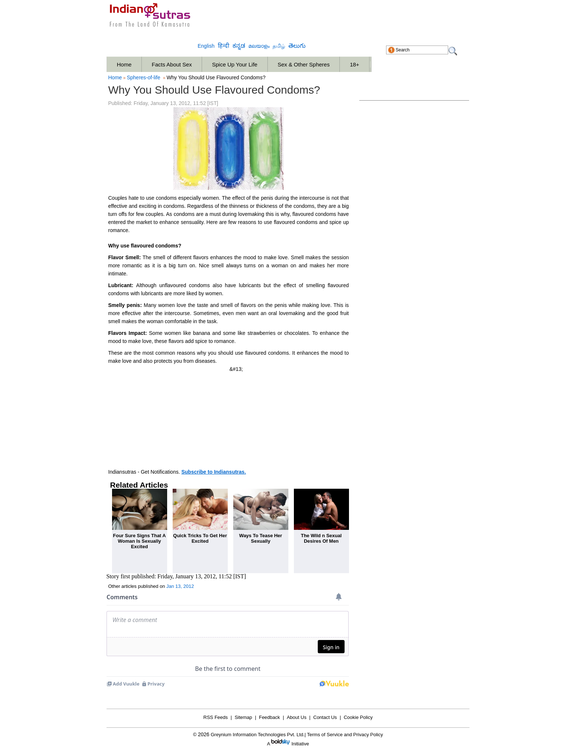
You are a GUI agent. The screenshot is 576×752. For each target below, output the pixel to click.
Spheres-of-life (143, 77)
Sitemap (243, 717)
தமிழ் (279, 46)
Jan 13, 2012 (180, 586)
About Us (296, 717)
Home (124, 64)
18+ (354, 64)
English (206, 46)
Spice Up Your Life (234, 64)
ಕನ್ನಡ (239, 46)
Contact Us (325, 717)
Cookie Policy (358, 717)
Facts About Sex (172, 64)
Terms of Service (325, 734)
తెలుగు (297, 45)
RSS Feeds (216, 717)
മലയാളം (259, 46)
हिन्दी (223, 46)
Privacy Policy (368, 734)
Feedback (269, 717)
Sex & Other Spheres (304, 64)
